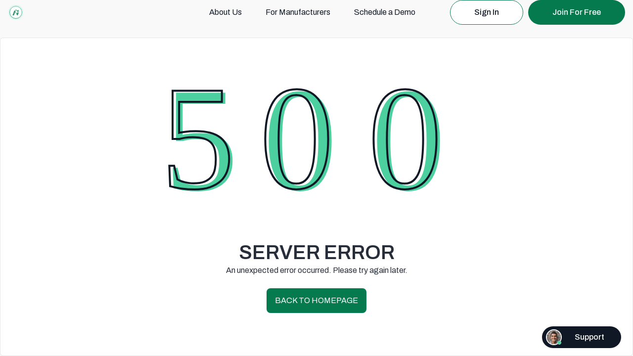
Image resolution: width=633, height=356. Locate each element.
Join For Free (576, 12)
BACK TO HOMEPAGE (316, 300)
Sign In (486, 12)
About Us (225, 12)
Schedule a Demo (384, 12)
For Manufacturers (298, 12)
